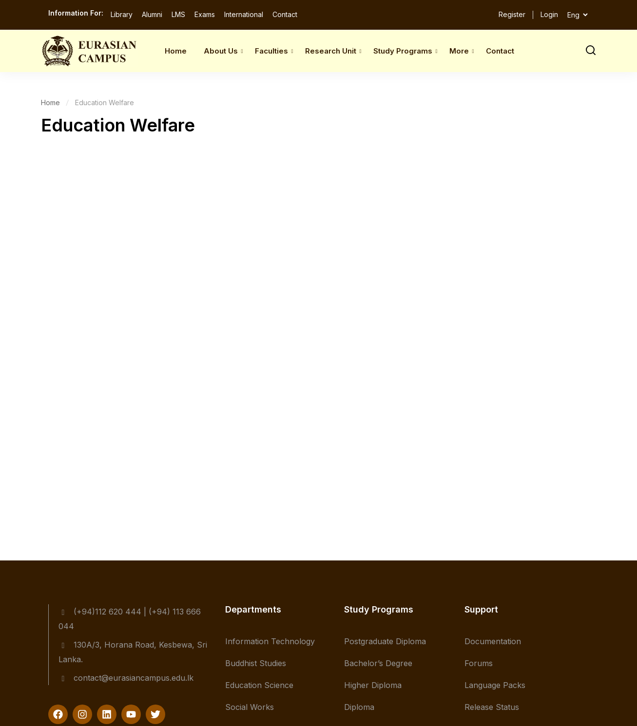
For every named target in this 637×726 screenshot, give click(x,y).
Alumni (152, 14)
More (459, 51)
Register (512, 15)
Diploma (359, 707)
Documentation (492, 641)
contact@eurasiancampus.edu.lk (125, 678)
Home (176, 51)
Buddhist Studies (255, 663)
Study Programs (402, 51)
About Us (221, 51)
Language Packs (494, 685)
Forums (478, 663)
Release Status (491, 707)
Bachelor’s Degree (378, 663)
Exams (204, 14)
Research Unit (330, 51)
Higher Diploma (373, 685)
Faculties (271, 51)
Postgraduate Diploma (385, 641)
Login (549, 15)
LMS (178, 14)
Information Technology (270, 641)
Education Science (259, 685)
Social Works (249, 707)
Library (122, 14)
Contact (284, 14)
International (243, 14)
